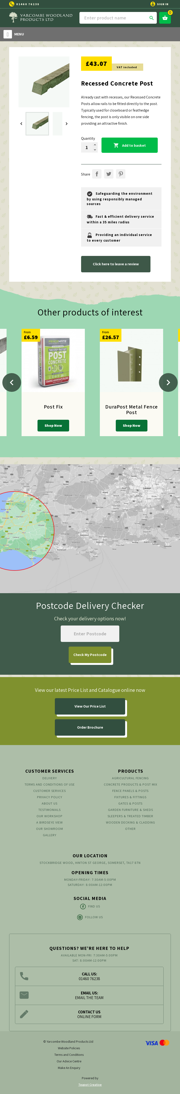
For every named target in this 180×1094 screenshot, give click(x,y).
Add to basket (129, 145)
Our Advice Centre (69, 1061)
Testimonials (49, 810)
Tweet (108, 174)
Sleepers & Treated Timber (130, 816)
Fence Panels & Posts (130, 791)
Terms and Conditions (69, 1055)
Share (96, 174)
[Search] (118, 18)
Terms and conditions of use (50, 784)
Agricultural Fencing (130, 778)
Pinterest (120, 174)
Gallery (49, 835)
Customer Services (49, 791)
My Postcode (90, 654)
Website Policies (69, 1048)
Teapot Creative (90, 1085)
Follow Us (90, 917)
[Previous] (11, 382)
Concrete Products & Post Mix (130, 784)
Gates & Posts (130, 803)
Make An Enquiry (69, 1068)
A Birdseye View (49, 822)
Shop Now (53, 425)
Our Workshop (50, 816)
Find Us (90, 906)
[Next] (168, 382)
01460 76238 (27, 4)
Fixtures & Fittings (130, 797)
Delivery (49, 778)
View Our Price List (90, 706)
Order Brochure (90, 727)
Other (130, 829)
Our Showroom (49, 829)
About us (49, 803)
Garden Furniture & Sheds (130, 810)
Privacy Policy (49, 797)
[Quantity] (86, 147)
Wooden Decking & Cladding (130, 822)
